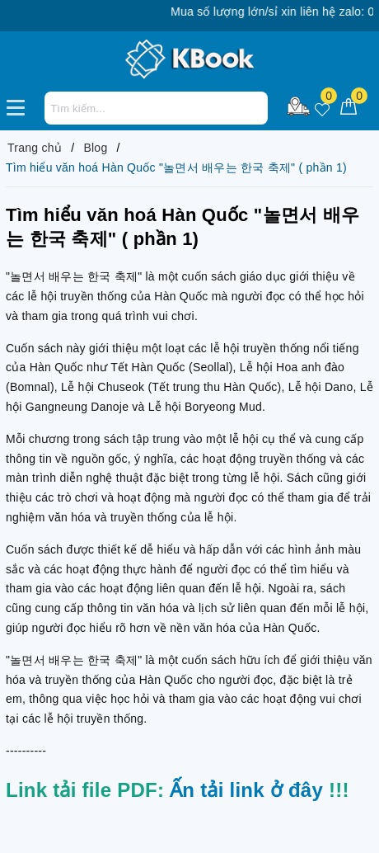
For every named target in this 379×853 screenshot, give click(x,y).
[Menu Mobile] (20, 105)
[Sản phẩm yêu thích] (322, 107)
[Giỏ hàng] (348, 107)
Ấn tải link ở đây (246, 790)
